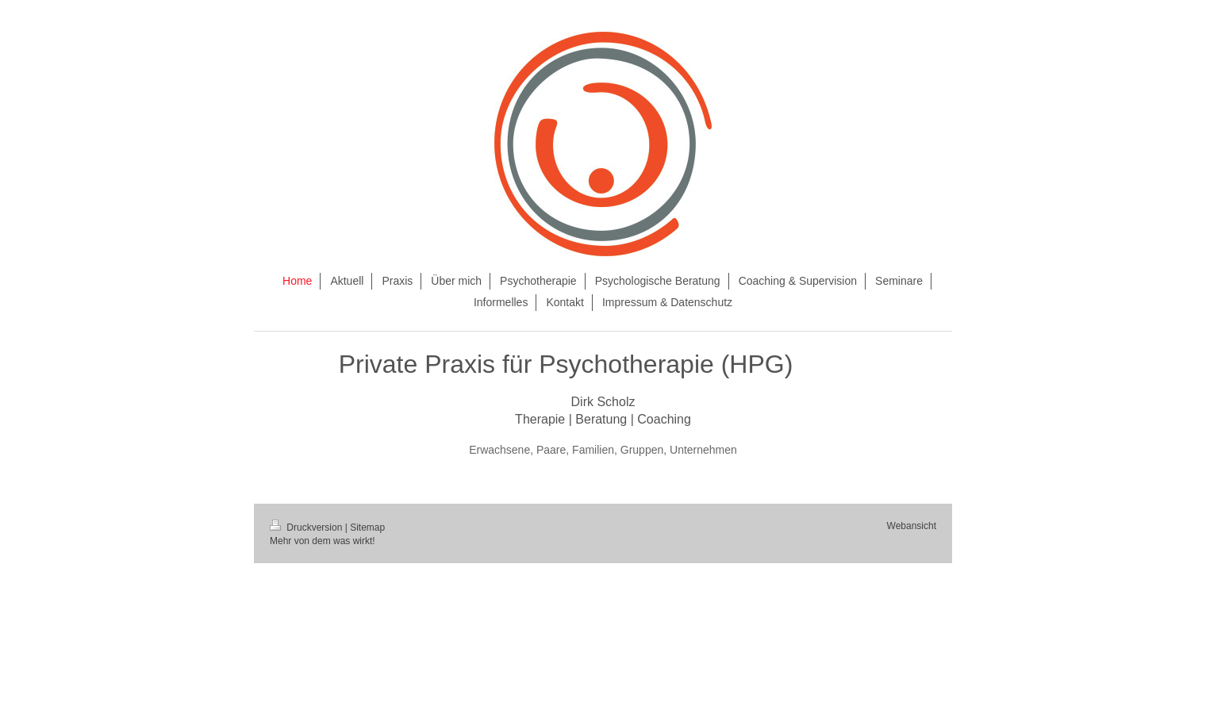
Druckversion (307, 527)
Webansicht (911, 525)
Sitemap (367, 527)
